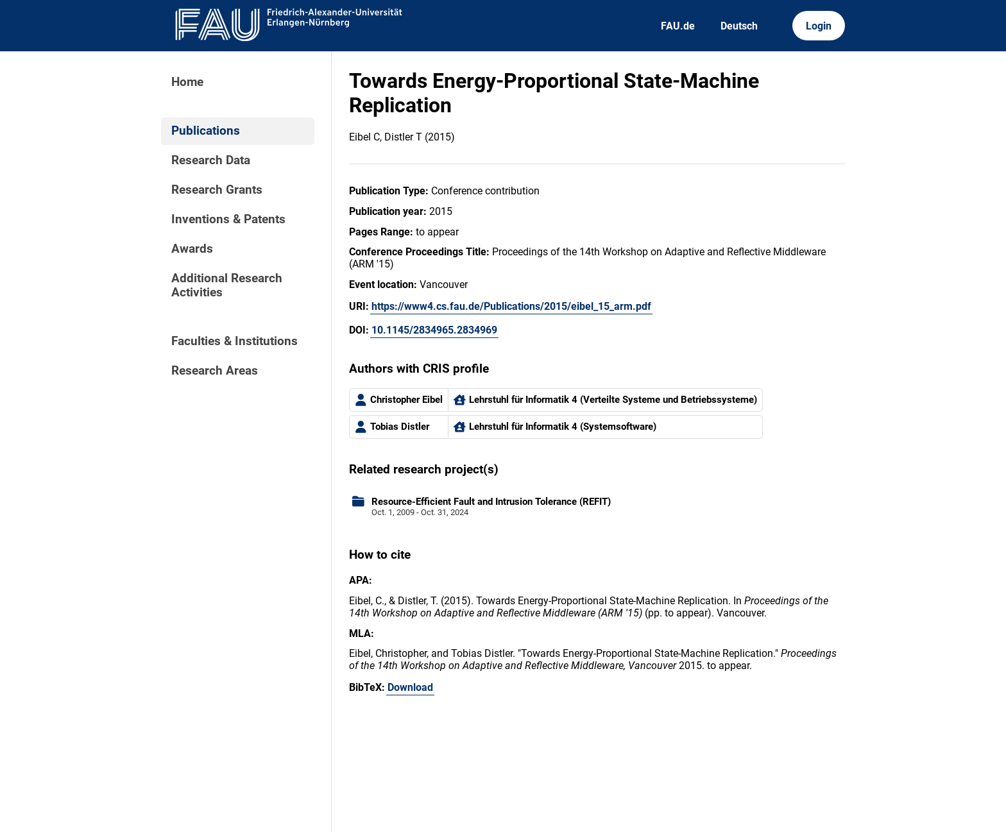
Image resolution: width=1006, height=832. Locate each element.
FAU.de (678, 26)
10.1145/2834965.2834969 (434, 330)
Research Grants (216, 190)
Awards (192, 249)
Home (187, 82)
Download (410, 687)
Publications (205, 131)
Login (818, 26)
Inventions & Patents (228, 219)
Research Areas (214, 371)
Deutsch (739, 26)
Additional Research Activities (226, 285)
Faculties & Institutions (234, 341)
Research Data (210, 160)
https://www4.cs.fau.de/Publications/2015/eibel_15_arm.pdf (511, 306)
